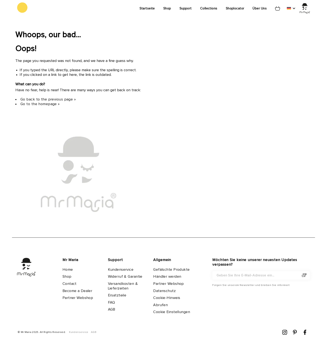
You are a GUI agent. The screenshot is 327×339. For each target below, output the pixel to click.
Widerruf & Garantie (125, 277)
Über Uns (260, 8)
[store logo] (22, 7)
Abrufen (160, 305)
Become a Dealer (77, 291)
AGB (111, 309)
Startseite (147, 8)
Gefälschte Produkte (171, 270)
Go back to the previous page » (48, 99)
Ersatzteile (117, 295)
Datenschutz (164, 291)
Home (67, 270)
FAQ (111, 302)
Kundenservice (121, 270)
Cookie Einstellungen (171, 312)
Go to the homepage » (40, 104)
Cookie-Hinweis (166, 298)
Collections (208, 8)
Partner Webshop (77, 298)
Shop (167, 8)
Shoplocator (235, 8)
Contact (69, 284)
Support (185, 8)
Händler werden (167, 277)
